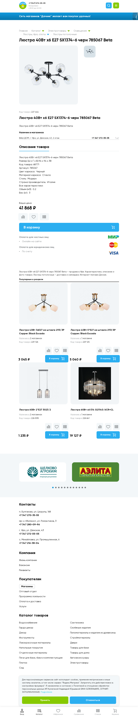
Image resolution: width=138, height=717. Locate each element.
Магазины (27, 586)
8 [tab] (73, 487)
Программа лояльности (32, 596)
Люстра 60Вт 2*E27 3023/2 (35, 409)
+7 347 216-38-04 (29, 543)
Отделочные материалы (33, 652)
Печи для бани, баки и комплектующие (41, 657)
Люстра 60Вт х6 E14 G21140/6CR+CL (92, 409)
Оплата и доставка (30, 601)
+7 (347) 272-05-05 (37, 3)
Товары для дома (79, 652)
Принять (45, 700)
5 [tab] (64, 487)
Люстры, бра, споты (36, 34)
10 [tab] (79, 487)
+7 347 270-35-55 (29, 515)
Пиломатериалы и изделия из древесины (93, 632)
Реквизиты (24, 570)
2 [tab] (56, 487)
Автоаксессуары (79, 657)
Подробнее (46, 692)
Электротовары (59, 30)
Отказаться (93, 700)
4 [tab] (61, 487)
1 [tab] (53, 487)
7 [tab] (70, 487)
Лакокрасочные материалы (35, 642)
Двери (73, 642)
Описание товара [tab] (34, 147)
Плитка (23, 662)
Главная (23, 30)
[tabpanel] (42, 472)
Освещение (82, 30)
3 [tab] (59, 487)
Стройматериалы (80, 637)
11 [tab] (82, 487)
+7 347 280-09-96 (29, 524)
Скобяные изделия (80, 627)
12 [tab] (85, 487)
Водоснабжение (28, 622)
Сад (21, 667)
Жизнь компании (28, 560)
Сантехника (77, 622)
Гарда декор (26, 627)
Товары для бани (79, 647)
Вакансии (24, 565)
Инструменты (26, 637)
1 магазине (81, 338)
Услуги (22, 606)
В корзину (69, 227)
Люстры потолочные (65, 34)
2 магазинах (30, 338)
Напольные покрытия (31, 647)
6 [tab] (67, 487)
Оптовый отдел (28, 591)
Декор (22, 632)
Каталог (38, 30)
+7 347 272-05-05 (100, 138)
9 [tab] (76, 487)
